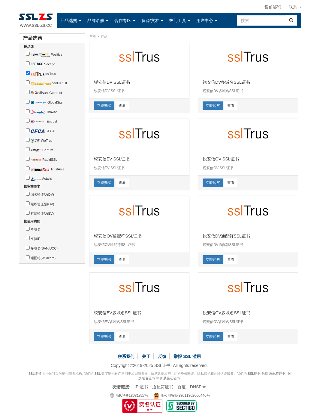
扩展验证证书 (170, 378)
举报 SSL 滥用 (187, 356)
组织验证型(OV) (42, 204)
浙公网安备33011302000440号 (181, 395)
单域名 (36, 229)
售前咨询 (272, 7)
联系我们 (126, 356)
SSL (98, 373)
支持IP (35, 239)
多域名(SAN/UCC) (44, 248)
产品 (104, 36)
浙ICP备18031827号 (129, 395)
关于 (146, 356)
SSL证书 (35, 373)
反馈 (162, 356)
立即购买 (104, 106)
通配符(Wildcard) (43, 258)
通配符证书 (277, 373)
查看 (122, 106)
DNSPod (198, 386)
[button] (70, 20)
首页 (92, 36)
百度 (181, 386)
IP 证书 (141, 386)
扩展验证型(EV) (42, 213)
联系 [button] (295, 7)
